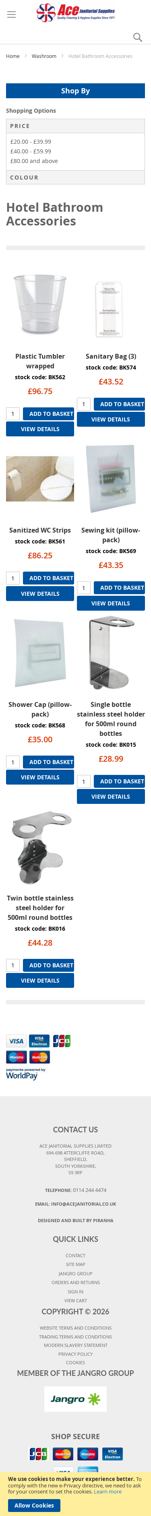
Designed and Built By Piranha (76, 1220)
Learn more (108, 1491)
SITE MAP (75, 1264)
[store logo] (75, 11)
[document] (75, 1494)
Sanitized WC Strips (40, 530)
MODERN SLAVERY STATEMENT (76, 1345)
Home (13, 56)
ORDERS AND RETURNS (76, 1282)
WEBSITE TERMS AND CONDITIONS (76, 1328)
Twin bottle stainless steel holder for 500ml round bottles (40, 908)
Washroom (45, 56)
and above (34, 161)
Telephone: (75, 1190)
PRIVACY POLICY (75, 1354)
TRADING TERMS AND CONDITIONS (75, 1337)
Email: (75, 1204)
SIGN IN (75, 1292)
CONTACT (75, 1255)
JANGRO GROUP (76, 1273)
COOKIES (75, 1362)
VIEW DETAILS (40, 429)
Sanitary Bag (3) (111, 356)
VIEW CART (75, 1300)
